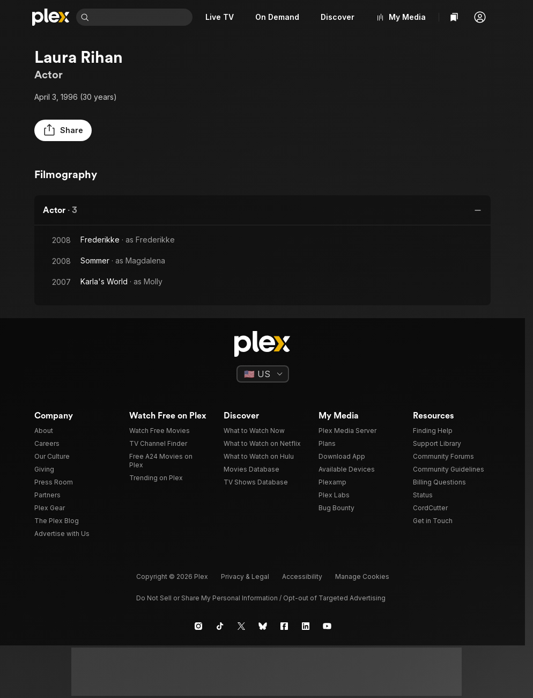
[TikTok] (220, 626)
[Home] (51, 17)
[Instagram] (198, 626)
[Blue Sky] (262, 626)
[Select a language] (262, 374)
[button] (480, 17)
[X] (241, 626)
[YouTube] (327, 626)
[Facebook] (284, 626)
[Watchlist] (454, 17)
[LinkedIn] (305, 626)
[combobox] (143, 17)
